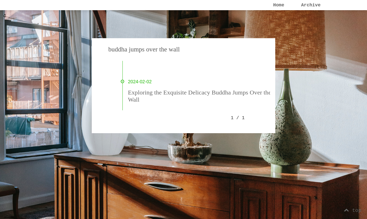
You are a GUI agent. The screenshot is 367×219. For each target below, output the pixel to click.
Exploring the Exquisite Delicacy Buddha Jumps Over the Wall (199, 96)
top (352, 210)
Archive (310, 5)
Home (278, 5)
